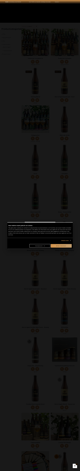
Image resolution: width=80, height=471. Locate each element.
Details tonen (65, 240)
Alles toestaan (61, 245)
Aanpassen (39, 245)
